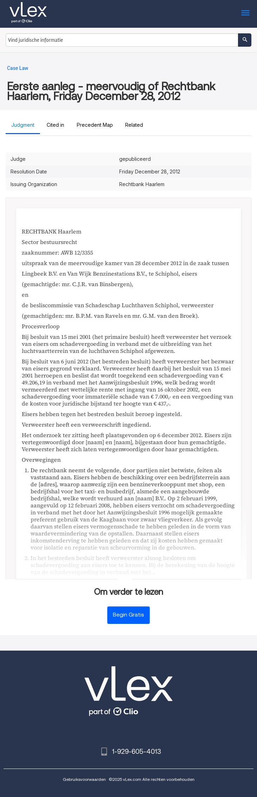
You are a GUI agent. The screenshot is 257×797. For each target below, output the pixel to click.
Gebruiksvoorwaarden (84, 779)
